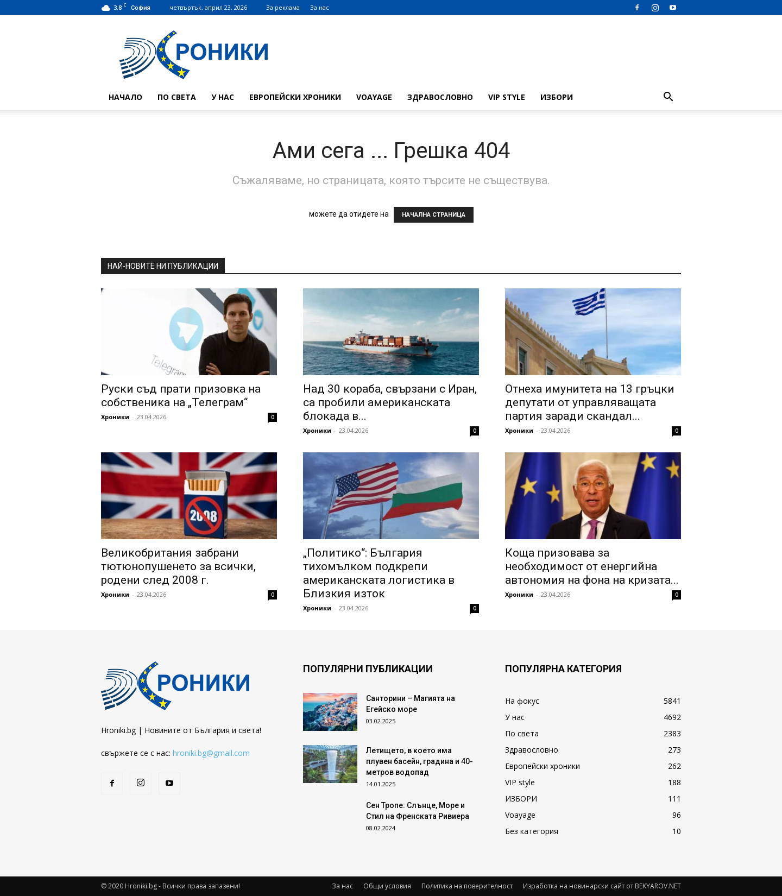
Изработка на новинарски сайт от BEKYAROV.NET (602, 886)
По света (176, 97)
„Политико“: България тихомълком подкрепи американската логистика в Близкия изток (379, 573)
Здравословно (440, 97)
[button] (668, 98)
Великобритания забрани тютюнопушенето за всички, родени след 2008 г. (178, 566)
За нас (319, 7)
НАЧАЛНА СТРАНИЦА (433, 214)
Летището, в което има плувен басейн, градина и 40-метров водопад (419, 761)
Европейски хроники (295, 97)
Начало (125, 97)
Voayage (374, 97)
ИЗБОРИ (556, 97)
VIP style (506, 97)
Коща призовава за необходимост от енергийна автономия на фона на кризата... (592, 566)
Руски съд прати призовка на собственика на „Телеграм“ (181, 395)
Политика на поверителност (467, 886)
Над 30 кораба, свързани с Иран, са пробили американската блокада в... (390, 402)
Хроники (115, 417)
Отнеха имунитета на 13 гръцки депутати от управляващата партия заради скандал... (589, 402)
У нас (222, 97)
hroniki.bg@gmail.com (211, 753)
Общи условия (387, 886)
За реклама (283, 7)
